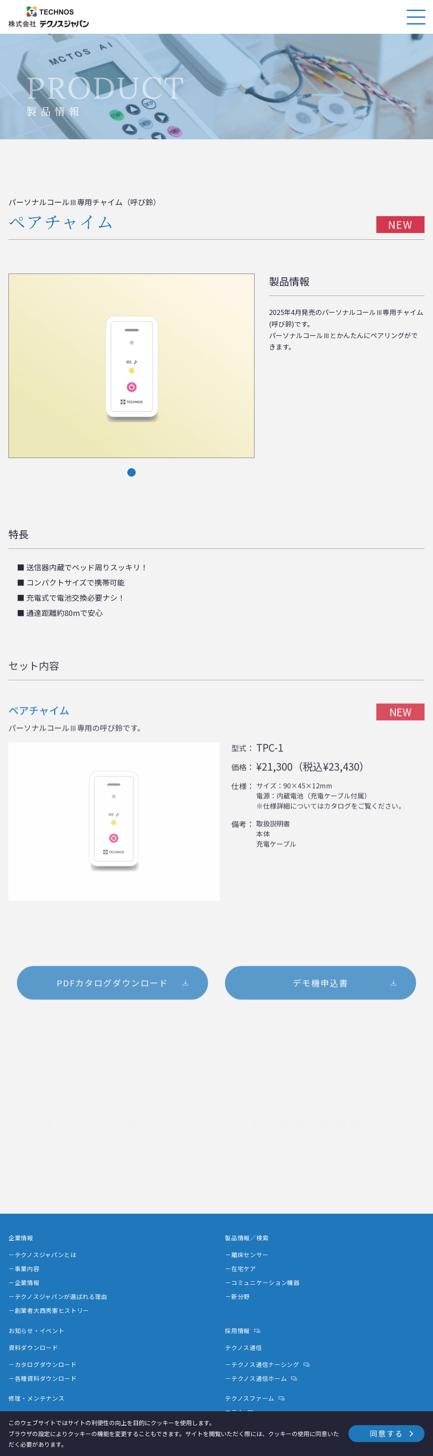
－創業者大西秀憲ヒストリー (48, 1310)
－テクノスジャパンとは (42, 1254)
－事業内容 (24, 1268)
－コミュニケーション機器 (262, 1282)
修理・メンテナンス (36, 1398)
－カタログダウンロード (42, 1364)
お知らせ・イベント (36, 1330)
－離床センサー (247, 1254)
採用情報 (237, 1330)
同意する (386, 1433)
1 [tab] (131, 477)
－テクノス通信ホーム (256, 1378)
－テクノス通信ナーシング (262, 1364)
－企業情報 (24, 1282)
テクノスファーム (249, 1398)
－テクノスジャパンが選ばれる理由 (57, 1296)
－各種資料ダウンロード (42, 1378)
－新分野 (237, 1296)
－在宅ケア (240, 1268)
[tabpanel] (131, 370)
